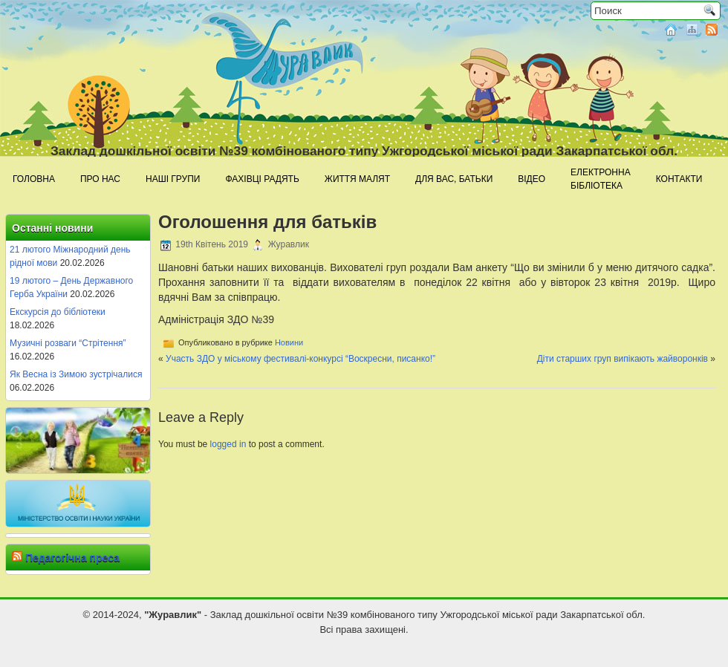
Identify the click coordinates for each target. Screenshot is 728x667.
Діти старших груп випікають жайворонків (622, 359)
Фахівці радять (262, 179)
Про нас (100, 179)
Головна (34, 179)
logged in (228, 444)
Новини (289, 342)
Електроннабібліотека (601, 179)
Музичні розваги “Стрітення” (68, 343)
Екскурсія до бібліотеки (57, 312)
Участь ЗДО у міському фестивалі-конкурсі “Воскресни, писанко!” (300, 359)
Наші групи (173, 179)
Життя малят (357, 179)
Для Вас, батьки (454, 179)
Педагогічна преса (72, 558)
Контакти (679, 179)
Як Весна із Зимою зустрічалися (76, 374)
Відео (531, 179)
